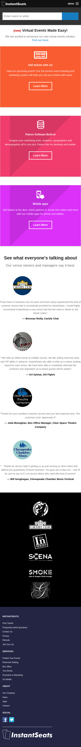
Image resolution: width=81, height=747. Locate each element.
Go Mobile (7, 679)
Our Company (8, 693)
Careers (6, 706)
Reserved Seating (10, 662)
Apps (4, 701)
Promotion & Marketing (12, 675)
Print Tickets (7, 623)
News (4, 697)
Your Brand (7, 671)
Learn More (40, 86)
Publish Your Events (11, 658)
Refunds (6, 640)
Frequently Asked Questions (14, 627)
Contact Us (7, 632)
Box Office (7, 666)
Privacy (5, 636)
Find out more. (40, 40)
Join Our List (8, 644)
